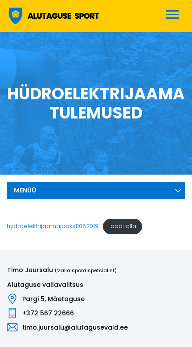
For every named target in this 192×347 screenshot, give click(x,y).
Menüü (98, 190)
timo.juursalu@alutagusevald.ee (75, 327)
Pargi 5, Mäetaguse (53, 299)
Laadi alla (122, 226)
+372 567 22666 (48, 313)
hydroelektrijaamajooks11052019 (52, 226)
